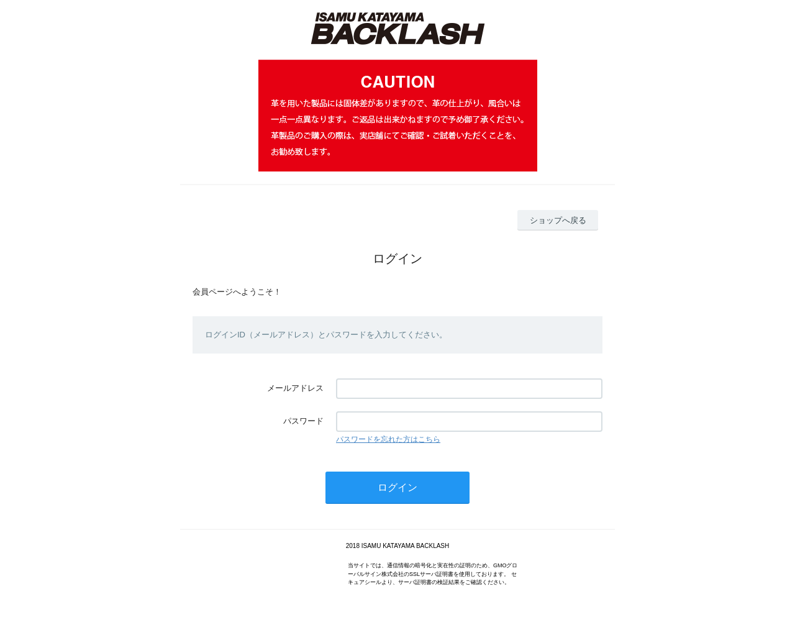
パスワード (303, 421)
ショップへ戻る (558, 220)
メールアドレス (295, 388)
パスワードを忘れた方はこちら (388, 439)
